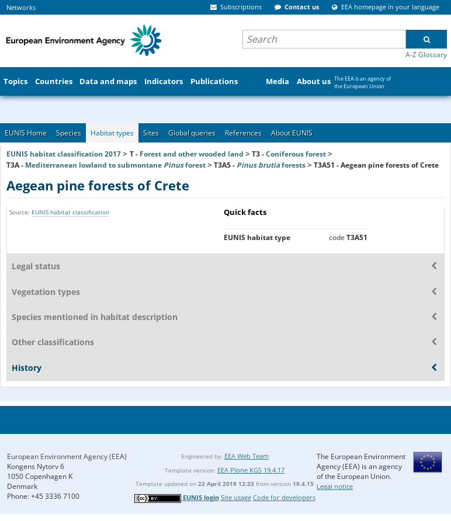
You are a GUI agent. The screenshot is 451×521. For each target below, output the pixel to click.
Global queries (192, 133)
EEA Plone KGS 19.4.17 (251, 470)
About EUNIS (292, 133)
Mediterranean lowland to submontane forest (115, 165)
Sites (151, 133)
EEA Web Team (246, 455)
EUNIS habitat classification (70, 212)
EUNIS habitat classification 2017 (63, 154)
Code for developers (284, 497)
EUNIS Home (26, 133)
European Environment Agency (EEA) (67, 456)
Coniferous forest (296, 154)
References (243, 133)
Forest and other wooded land (192, 154)
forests (271, 165)
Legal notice (335, 486)
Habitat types (112, 133)
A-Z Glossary (426, 55)
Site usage (236, 497)
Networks (21, 7)
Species (68, 133)
